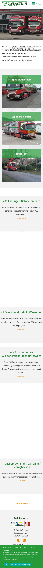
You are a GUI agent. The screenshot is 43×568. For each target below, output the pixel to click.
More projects (21, 503)
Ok (6, 564)
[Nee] (40, 556)
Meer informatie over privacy (20, 564)
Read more (21, 218)
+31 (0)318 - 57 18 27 (23, 545)
